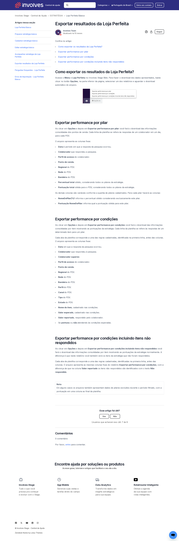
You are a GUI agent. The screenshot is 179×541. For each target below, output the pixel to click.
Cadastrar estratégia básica (26, 41)
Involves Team (69, 31)
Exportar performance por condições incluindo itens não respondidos (91, 61)
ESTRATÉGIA (56, 15)
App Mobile (63, 485)
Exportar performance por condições (76, 57)
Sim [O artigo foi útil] (104, 416)
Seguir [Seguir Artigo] (159, 32)
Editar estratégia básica (24, 47)
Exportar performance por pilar (73, 51)
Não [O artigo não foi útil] (115, 416)
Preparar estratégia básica (26, 34)
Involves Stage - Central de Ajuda (31, 15)
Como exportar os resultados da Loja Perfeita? (80, 46)
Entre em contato (144, 5)
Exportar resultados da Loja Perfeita (29, 63)
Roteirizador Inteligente (146, 485)
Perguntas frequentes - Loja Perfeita (30, 70)
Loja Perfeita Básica (75, 15)
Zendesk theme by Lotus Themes (29, 533)
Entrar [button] (159, 5)
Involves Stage (27, 485)
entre (68, 444)
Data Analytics (103, 485)
